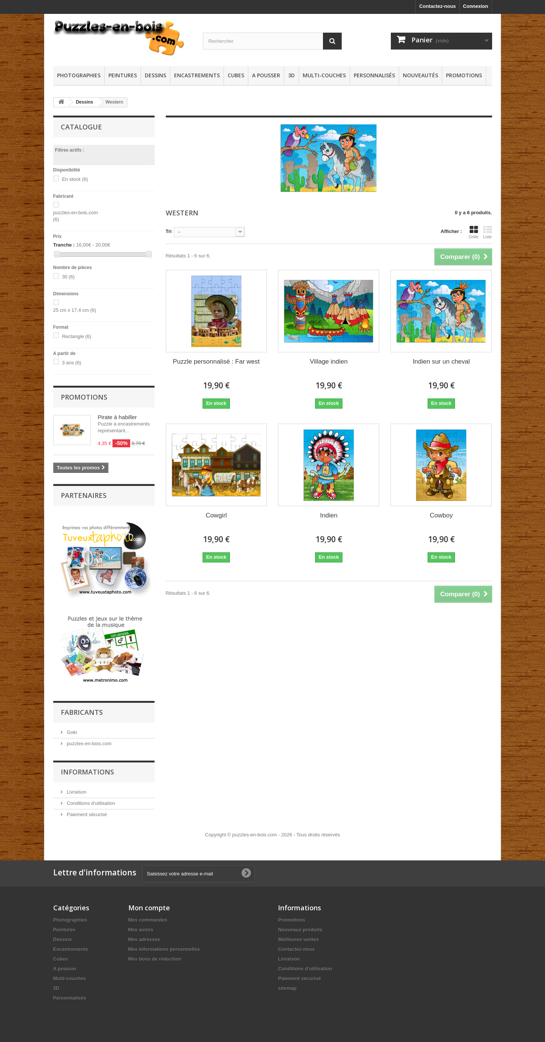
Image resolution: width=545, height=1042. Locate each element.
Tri (169, 231)
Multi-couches (324, 75)
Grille (474, 232)
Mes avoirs (140, 926)
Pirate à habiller (117, 417)
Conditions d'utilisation (91, 800)
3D (291, 75)
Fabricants (82, 708)
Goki (71, 729)
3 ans (71, 362)
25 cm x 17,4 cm (74, 310)
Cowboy (441, 515)
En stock (75, 179)
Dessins (155, 75)
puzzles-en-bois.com (89, 740)
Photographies (79, 75)
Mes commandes (148, 916)
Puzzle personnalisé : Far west (216, 361)
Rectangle (76, 336)
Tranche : (64, 245)
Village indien (329, 361)
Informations (87, 768)
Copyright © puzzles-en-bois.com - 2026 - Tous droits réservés (272, 831)
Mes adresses (144, 936)
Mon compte (149, 904)
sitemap (287, 985)
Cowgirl (216, 515)
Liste (487, 232)
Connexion (475, 6)
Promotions (464, 75)
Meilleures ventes (298, 936)
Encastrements (197, 75)
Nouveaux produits (300, 926)
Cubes (236, 75)
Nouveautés (420, 75)
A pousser (266, 75)
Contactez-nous (437, 6)
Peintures (122, 75)
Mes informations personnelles (164, 946)
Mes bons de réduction (155, 955)
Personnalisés (374, 75)
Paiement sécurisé (86, 811)
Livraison (76, 788)
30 (68, 277)
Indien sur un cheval (441, 361)
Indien (328, 515)
